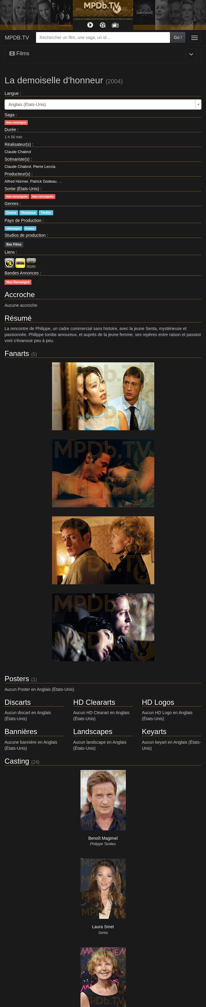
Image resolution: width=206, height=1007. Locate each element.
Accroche (20, 294)
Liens (10, 252)
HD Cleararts (94, 702)
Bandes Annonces (22, 273)
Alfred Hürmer (16, 181)
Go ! (178, 37)
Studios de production (25, 235)
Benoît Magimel (103, 838)
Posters (17, 679)
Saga (10, 114)
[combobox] (103, 37)
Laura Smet (103, 926)
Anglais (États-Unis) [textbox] (27, 104)
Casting (17, 761)
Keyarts (154, 731)
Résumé (18, 318)
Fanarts (17, 353)
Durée (10, 129)
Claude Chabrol (18, 152)
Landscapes (92, 731)
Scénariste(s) (17, 159)
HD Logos (158, 702)
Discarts (18, 702)
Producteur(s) (17, 174)
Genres (11, 203)
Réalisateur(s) (18, 144)
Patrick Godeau (43, 181)
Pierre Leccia (44, 167)
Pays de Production (23, 220)
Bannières (21, 731)
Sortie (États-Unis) (22, 188)
